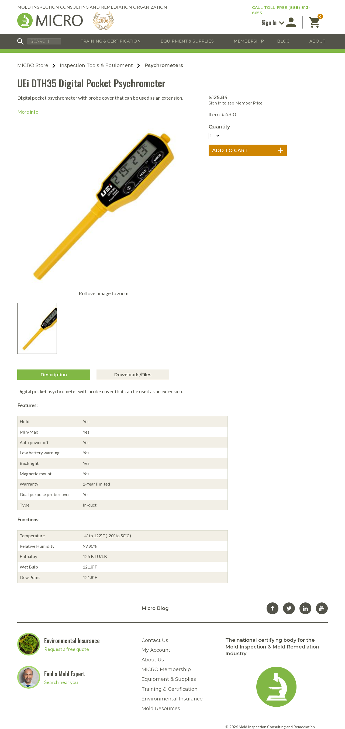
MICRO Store (32, 65)
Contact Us (155, 593)
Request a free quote (66, 601)
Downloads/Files (132, 327)
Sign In (272, 22)
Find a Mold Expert (64, 626)
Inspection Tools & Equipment (96, 65)
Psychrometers (163, 65)
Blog (283, 41)
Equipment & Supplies (187, 41)
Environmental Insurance (72, 592)
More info (27, 112)
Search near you (61, 634)
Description (54, 327)
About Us (153, 612)
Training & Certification (111, 41)
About (317, 41)
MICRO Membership (166, 622)
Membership (249, 41)
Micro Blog (155, 561)
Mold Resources (161, 661)
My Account (156, 602)
